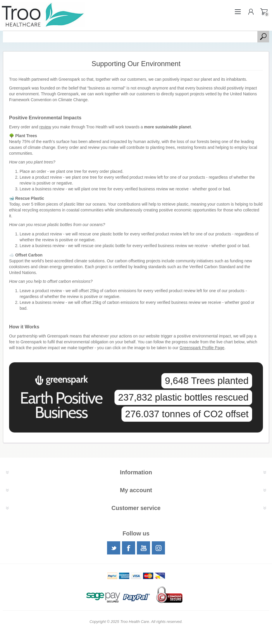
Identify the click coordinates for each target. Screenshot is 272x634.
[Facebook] (128, 547)
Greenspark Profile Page (202, 347)
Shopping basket (264, 11)
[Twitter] (113, 547)
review (45, 127)
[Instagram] (158, 547)
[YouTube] (143, 547)
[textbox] (130, 36)
